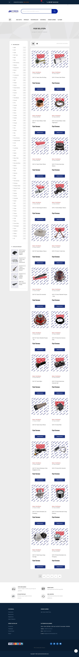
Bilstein (20, 65)
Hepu (20, 125)
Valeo (20, 221)
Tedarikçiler (34, 19)
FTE (20, 103)
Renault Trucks (20, 188)
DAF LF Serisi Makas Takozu (59, 207)
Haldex (20, 118)
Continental (20, 75)
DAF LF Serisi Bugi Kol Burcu (39, 207)
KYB (20, 143)
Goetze (20, 115)
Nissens (20, 173)
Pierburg (20, 183)
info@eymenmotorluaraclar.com (50, 633)
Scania (20, 196)
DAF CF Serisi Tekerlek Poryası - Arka (59, 295)
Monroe (20, 168)
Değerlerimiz (11, 616)
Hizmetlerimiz (52, 19)
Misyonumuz (11, 614)
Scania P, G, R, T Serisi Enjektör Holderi (18, 276)
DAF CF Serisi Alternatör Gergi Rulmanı (59, 512)
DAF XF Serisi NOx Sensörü (59, 468)
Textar (20, 211)
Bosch (20, 70)
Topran (20, 213)
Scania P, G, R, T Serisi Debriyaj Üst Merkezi (18, 268)
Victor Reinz (20, 223)
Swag (20, 208)
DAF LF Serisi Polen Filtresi (39, 164)
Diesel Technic (20, 88)
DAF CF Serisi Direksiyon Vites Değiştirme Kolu (39, 469)
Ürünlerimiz (10, 626)
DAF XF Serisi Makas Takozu (39, 251)
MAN (20, 155)
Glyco (20, 113)
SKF (20, 203)
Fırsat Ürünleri (11, 631)
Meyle (20, 165)
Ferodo (20, 100)
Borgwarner (20, 67)
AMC (20, 47)
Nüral (20, 178)
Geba (20, 110)
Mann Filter (20, 158)
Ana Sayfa (19, 19)
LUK (20, 150)
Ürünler (26, 19)
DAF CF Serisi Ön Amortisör (39, 294)
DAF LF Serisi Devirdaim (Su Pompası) (39, 512)
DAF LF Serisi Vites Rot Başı (39, 77)
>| (59, 576)
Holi (20, 128)
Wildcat (20, 236)
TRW (20, 218)
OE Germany (20, 180)
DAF (20, 80)
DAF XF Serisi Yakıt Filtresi (58, 77)
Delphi (20, 83)
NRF (20, 175)
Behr (20, 57)
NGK (20, 170)
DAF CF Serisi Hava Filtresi (39, 424)
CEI (20, 72)
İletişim (60, 19)
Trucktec (20, 216)
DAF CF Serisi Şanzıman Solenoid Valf (58, 382)
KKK (20, 135)
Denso (20, 85)
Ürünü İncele (40, 89)
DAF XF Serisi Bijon (37, 381)
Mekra (20, 160)
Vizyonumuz (10, 612)
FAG (20, 95)
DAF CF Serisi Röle (56, 424)
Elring (20, 90)
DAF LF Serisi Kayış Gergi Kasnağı (38, 555)
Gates (20, 108)
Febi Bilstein (20, 98)
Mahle (20, 153)
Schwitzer (20, 198)
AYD (20, 50)
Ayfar (20, 52)
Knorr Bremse (20, 138)
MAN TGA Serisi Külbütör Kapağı (18, 284)
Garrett (20, 105)
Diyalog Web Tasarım (40, 647)
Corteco (20, 77)
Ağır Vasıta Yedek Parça (46, 612)
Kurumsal (43, 19)
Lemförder (20, 148)
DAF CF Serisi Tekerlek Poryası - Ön (40, 338)
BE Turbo (20, 55)
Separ (20, 201)
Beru (20, 60)
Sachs (20, 191)
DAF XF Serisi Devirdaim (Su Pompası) (59, 555)
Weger (20, 233)
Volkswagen (20, 226)
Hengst (20, 123)
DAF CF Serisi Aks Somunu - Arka (59, 338)
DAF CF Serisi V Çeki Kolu (58, 251)
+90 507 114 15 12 (48, 628)
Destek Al (68, 11)
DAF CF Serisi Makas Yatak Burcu (39, 121)
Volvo (20, 228)
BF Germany (20, 62)
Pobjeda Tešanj (20, 186)
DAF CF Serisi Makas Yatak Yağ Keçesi (58, 121)
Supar (20, 206)
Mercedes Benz (20, 163)
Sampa (20, 193)
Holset (20, 130)
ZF (20, 238)
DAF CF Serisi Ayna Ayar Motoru (58, 165)
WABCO (20, 231)
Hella (20, 120)
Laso (20, 145)
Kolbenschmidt (20, 140)
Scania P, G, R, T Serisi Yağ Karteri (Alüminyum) (18, 260)
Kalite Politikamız (11, 619)
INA (20, 133)
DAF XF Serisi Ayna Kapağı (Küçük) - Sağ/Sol (18, 252)
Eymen (20, 93)
